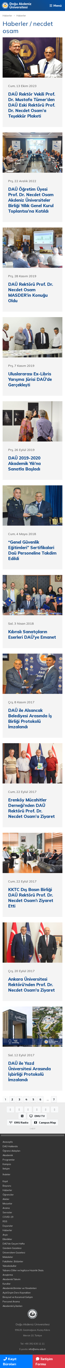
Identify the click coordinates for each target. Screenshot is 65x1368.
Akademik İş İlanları (12, 1306)
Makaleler (8, 1257)
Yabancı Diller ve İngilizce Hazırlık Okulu (23, 1270)
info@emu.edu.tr (37, 1349)
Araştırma (8, 1274)
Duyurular (8, 1225)
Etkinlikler (7, 1239)
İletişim (6, 1168)
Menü (55, 5)
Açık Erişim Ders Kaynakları (17, 1292)
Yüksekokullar (9, 1266)
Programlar (9, 1159)
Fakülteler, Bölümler (13, 1261)
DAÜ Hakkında (10, 1146)
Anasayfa (8, 1141)
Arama (6, 1208)
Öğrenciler (8, 1194)
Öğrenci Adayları (11, 1150)
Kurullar (7, 1283)
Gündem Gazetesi (12, 1248)
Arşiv (5, 1234)
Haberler (7, 15)
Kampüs (7, 1164)
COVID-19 (8, 1217)
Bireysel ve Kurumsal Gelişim (18, 1297)
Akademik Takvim (11, 1279)
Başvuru (7, 1185)
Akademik (8, 1155)
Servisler (7, 1212)
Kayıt (5, 1181)
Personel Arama (11, 1301)
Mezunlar (7, 1203)
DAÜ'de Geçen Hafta (14, 1243)
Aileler (6, 1199)
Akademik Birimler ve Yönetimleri (20, 1288)
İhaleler (6, 1174)
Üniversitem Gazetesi (14, 1252)
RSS (5, 1221)
